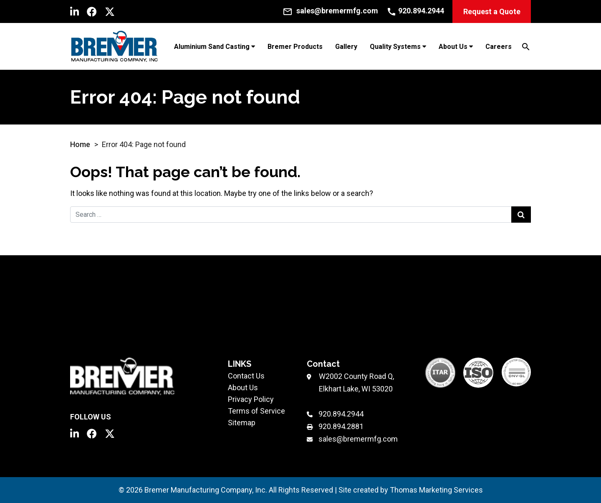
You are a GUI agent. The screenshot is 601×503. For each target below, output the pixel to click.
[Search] (526, 46)
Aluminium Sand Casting (212, 47)
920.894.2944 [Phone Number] (341, 413)
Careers (498, 47)
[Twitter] (110, 12)
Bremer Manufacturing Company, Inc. (205, 489)
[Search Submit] (521, 214)
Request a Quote (491, 11)
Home (80, 144)
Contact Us (246, 375)
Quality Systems (395, 47)
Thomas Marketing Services (436, 489)
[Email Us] (330, 11)
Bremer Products (295, 47)
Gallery (346, 47)
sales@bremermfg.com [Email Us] (358, 438)
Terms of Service (256, 410)
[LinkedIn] (74, 12)
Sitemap (241, 422)
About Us (453, 47)
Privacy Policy (251, 399)
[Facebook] (92, 12)
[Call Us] (415, 11)
